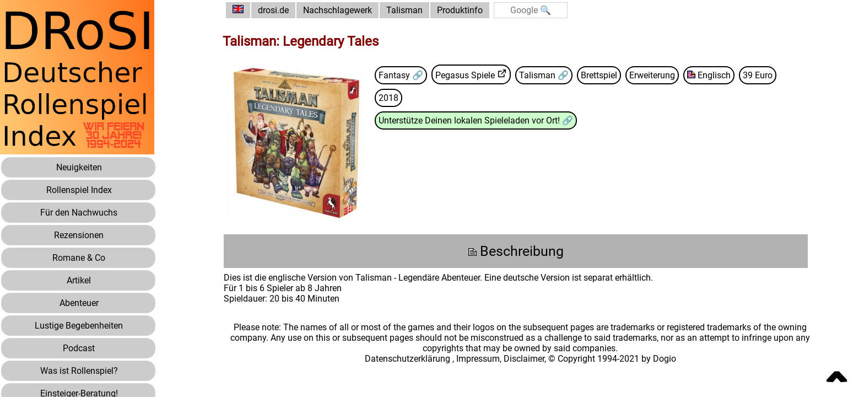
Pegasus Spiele (465, 75)
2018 (388, 98)
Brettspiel (599, 75)
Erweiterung (652, 75)
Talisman (404, 10)
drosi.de (273, 10)
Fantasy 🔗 (401, 75)
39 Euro (758, 75)
